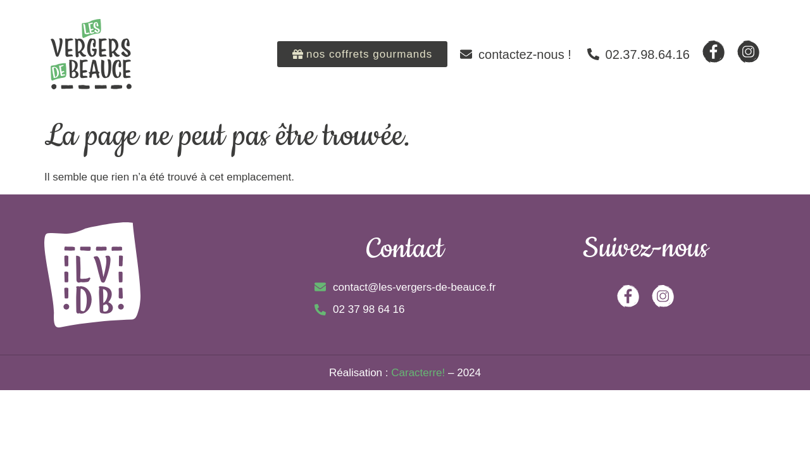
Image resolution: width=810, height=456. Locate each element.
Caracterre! (418, 373)
